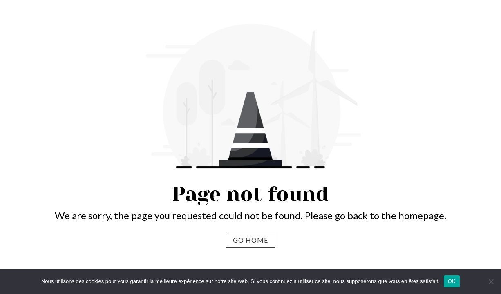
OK (452, 281)
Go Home (250, 240)
